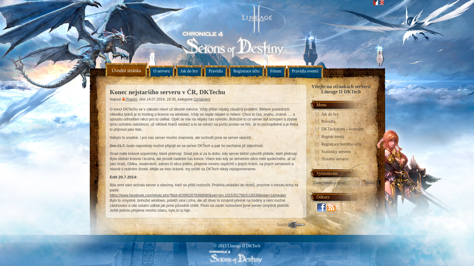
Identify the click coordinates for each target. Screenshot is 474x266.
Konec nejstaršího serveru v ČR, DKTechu (167, 92)
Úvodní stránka (126, 70)
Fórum (275, 71)
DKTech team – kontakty (342, 129)
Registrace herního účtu (341, 144)
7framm (131, 99)
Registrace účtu (246, 71)
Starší (282, 225)
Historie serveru (335, 159)
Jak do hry (189, 71)
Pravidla (216, 71)
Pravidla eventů (305, 71)
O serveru (161, 71)
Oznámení (202, 99)
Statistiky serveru (336, 151)
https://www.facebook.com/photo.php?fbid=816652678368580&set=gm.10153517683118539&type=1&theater (198, 195)
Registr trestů (332, 136)
